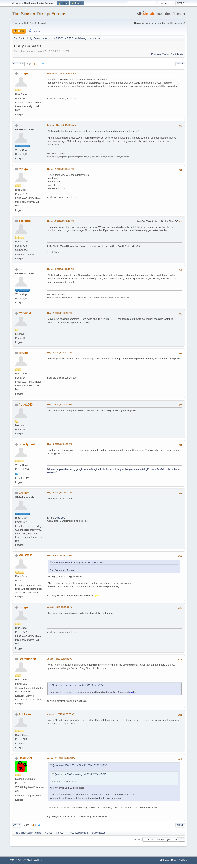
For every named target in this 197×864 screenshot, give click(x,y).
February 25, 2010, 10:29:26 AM (61, 125)
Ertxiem (24, 492)
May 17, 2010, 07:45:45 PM (59, 313)
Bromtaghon (27, 658)
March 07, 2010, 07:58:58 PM (60, 169)
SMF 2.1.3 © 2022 (18, 860)
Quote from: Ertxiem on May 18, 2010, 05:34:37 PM (77, 562)
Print (180, 64)
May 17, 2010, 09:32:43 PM (59, 404)
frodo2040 (26, 313)
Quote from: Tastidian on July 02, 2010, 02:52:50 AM (78, 685)
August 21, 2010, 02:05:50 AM (61, 714)
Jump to (137, 839)
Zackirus (25, 220)
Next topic (177, 54)
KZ (21, 125)
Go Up (16, 825)
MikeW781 (26, 555)
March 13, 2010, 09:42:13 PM (60, 221)
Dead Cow (60, 518)
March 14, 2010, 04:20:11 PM (60, 269)
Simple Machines (34, 860)
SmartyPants (28, 444)
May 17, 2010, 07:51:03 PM (59, 353)
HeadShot (25, 758)
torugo (23, 73)
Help (159, 860)
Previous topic (160, 54)
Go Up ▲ (183, 860)
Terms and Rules (169, 860)
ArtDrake (25, 714)
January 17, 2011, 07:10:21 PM (61, 758)
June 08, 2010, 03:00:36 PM (59, 607)
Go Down (18, 64)
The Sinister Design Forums (39, 13)
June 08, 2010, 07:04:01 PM (59, 659)
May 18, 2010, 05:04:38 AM (59, 444)
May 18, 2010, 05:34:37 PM (59, 493)
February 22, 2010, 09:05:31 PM (61, 73)
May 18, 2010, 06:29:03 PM (59, 555)
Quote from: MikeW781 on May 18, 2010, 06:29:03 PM (79, 765)
